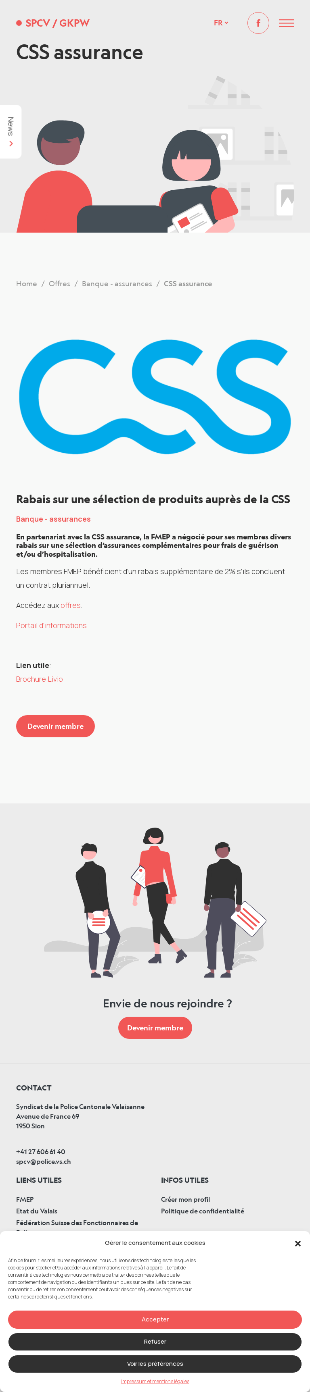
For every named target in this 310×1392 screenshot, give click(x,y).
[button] (298, 1243)
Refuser (155, 1341)
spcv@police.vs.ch (43, 1161)
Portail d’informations (51, 625)
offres (71, 605)
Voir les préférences (155, 1363)
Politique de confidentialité (202, 1211)
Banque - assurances (53, 519)
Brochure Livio (39, 679)
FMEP (25, 1199)
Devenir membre (55, 726)
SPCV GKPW (58, 23)
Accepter (155, 1319)
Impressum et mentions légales (155, 1381)
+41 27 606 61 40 (40, 1152)
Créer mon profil (185, 1199)
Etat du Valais (36, 1211)
